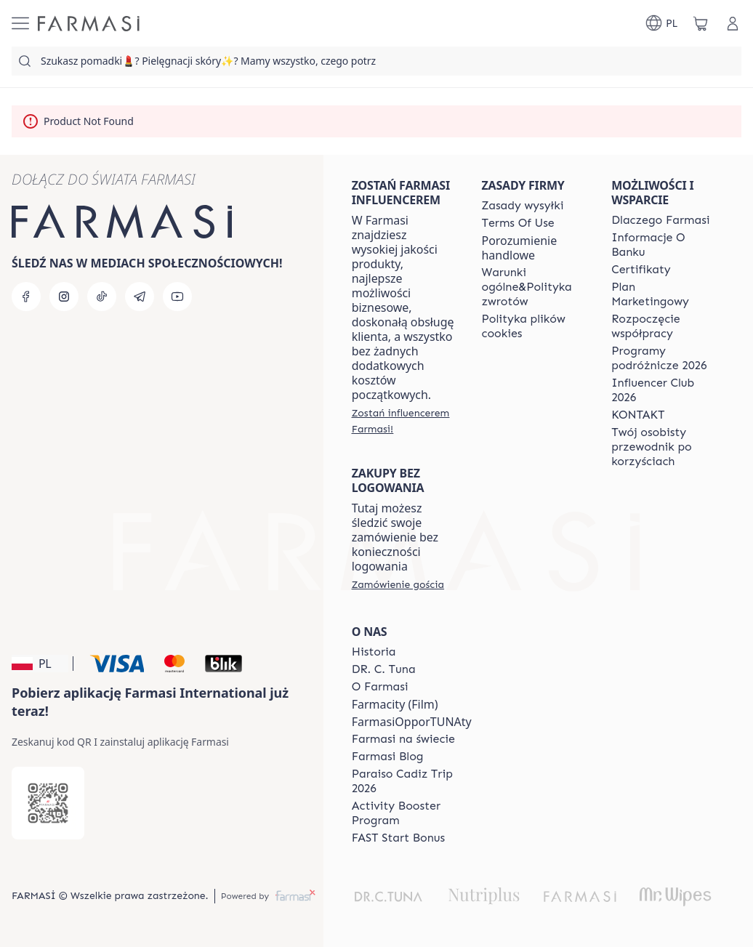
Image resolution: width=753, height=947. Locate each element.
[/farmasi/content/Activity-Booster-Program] (412, 813)
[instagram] (63, 296)
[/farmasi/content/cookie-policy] (533, 326)
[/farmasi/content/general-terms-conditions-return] (533, 287)
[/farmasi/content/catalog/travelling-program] (663, 358)
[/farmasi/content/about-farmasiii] (380, 687)
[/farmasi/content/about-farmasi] (660, 220)
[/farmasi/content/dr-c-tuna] (384, 669)
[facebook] (26, 296)
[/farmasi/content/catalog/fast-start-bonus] (398, 838)
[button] (40, 663)
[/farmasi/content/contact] (637, 415)
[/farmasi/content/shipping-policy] (522, 205)
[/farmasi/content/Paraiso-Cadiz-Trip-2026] (412, 781)
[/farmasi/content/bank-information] (663, 244)
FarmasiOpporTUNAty (412, 721)
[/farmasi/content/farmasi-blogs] (388, 756)
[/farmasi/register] (404, 421)
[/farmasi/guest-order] (398, 584)
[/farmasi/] (89, 23)
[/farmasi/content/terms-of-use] (517, 223)
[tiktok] (101, 296)
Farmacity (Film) (395, 704)
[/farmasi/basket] (700, 23)
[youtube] (177, 296)
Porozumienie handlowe (519, 247)
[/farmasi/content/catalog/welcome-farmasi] (663, 447)
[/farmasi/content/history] (374, 652)
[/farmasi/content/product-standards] (641, 269)
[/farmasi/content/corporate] (403, 739)
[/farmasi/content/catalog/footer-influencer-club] (663, 390)
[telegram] (139, 296)
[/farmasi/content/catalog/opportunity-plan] (663, 294)
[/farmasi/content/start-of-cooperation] (663, 326)
